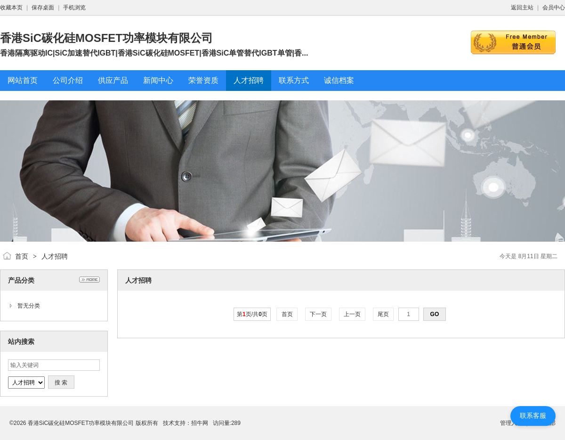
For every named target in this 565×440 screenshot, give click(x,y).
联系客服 (533, 415)
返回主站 (522, 7)
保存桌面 (43, 7)
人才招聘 (54, 256)
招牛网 (199, 423)
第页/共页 (252, 314)
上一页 (352, 314)
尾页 (383, 314)
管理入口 (511, 423)
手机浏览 (74, 7)
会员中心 (553, 7)
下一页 (318, 314)
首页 (21, 256)
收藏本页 (11, 7)
